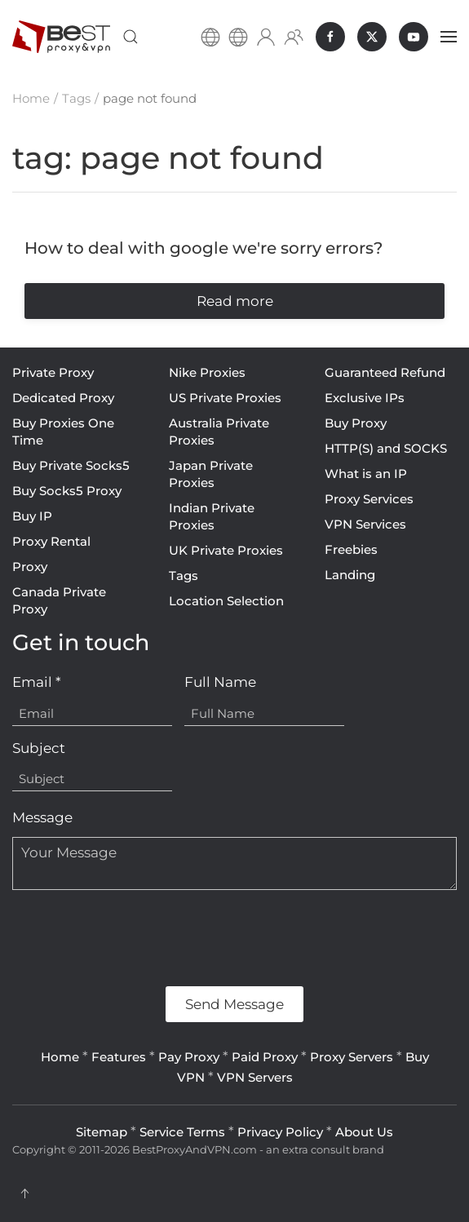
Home (60, 1057)
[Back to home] (61, 36)
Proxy (29, 566)
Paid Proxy (265, 1057)
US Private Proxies (225, 397)
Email (36, 682)
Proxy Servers (351, 1057)
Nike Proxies (207, 372)
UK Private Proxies (226, 550)
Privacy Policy (280, 1132)
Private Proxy (53, 372)
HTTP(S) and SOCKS (386, 448)
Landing (350, 574)
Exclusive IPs (365, 397)
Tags (183, 575)
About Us (364, 1132)
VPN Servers (255, 1077)
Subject (38, 748)
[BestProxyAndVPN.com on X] (372, 36)
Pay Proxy (188, 1057)
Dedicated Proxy (63, 397)
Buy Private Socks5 (71, 465)
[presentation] (136, 938)
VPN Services (365, 524)
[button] (130, 36)
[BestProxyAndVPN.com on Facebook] (330, 36)
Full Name (220, 682)
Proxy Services (369, 499)
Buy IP (32, 516)
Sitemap (101, 1132)
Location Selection (226, 601)
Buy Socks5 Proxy (67, 490)
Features (118, 1057)
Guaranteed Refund (385, 372)
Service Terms (182, 1132)
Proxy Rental (51, 541)
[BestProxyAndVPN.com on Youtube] (413, 36)
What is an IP (366, 473)
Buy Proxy (356, 423)
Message (42, 817)
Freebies (351, 549)
